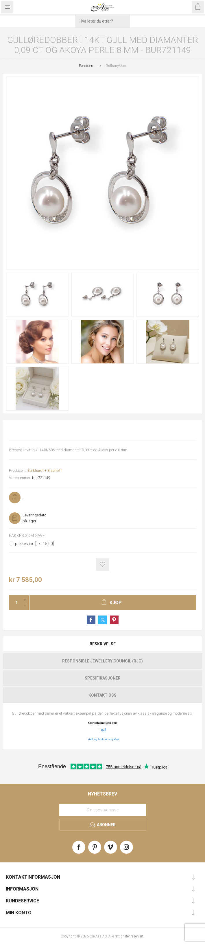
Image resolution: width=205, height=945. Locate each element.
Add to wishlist (102, 564)
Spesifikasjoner (103, 678)
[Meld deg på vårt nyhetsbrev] (102, 810)
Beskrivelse (103, 644)
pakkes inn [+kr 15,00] (34, 543)
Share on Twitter (102, 620)
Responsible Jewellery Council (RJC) (102, 661)
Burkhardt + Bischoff (44, 470)
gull (103, 729)
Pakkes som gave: (27, 535)
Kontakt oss (102, 695)
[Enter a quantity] (15, 602)
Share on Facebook (91, 620)
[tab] (102, 644)
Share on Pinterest (114, 620)
